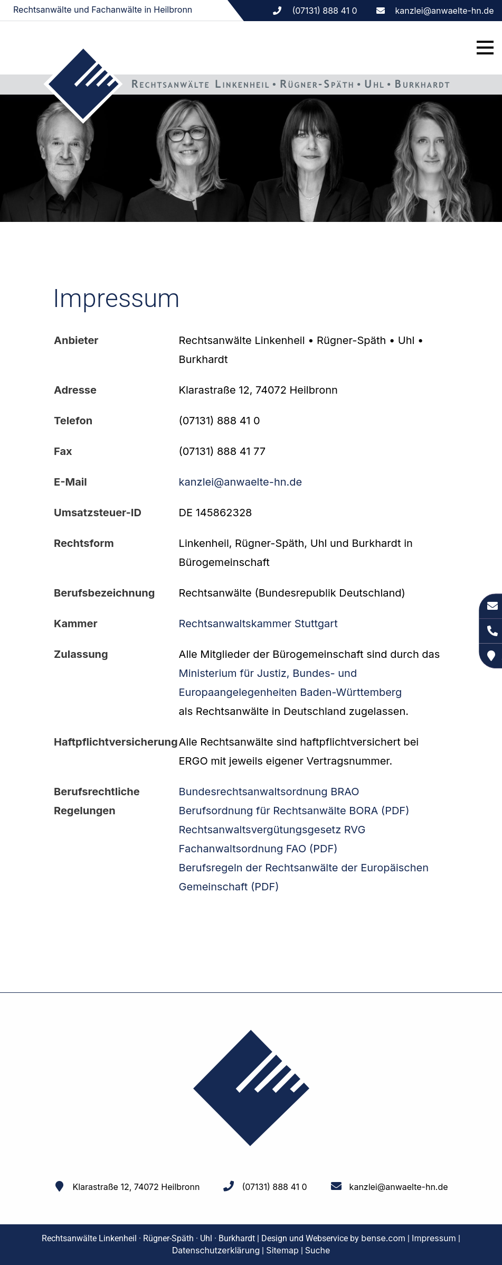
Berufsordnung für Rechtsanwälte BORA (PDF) (294, 810)
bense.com (383, 1238)
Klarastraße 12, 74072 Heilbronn (136, 1187)
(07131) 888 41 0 (274, 1187)
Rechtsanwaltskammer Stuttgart (258, 623)
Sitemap (282, 1250)
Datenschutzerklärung (216, 1250)
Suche (317, 1250)
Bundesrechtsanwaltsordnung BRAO (269, 791)
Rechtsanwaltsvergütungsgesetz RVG (272, 829)
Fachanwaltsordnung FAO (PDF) (258, 848)
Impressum (434, 1238)
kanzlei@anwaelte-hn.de (444, 10)
